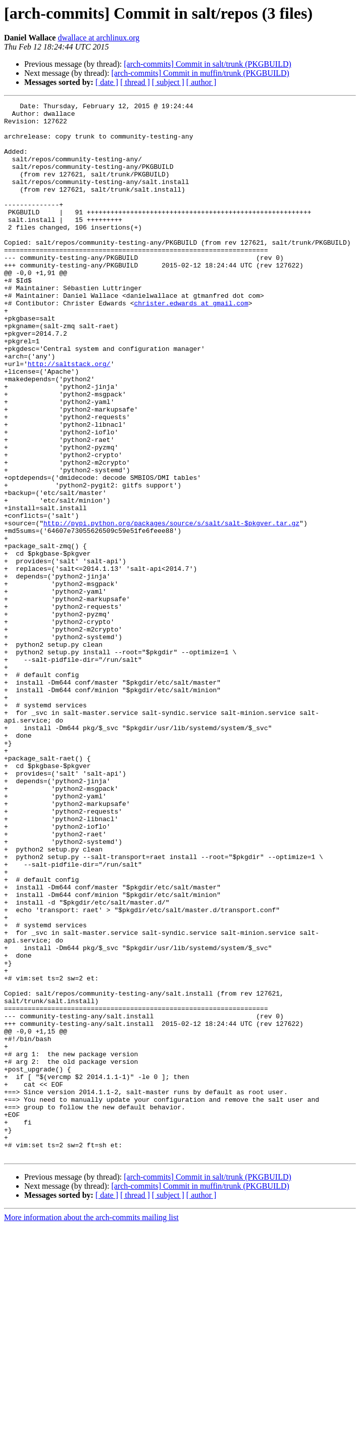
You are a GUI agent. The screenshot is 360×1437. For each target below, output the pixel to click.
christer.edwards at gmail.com (191, 343)
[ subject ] (168, 82)
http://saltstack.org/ (69, 416)
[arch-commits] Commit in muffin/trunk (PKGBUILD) (200, 73)
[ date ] (106, 82)
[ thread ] (135, 82)
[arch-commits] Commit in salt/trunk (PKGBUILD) (207, 64)
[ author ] (201, 82)
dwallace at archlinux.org (98, 37)
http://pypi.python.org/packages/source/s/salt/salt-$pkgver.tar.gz (171, 607)
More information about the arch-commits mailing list (91, 1428)
